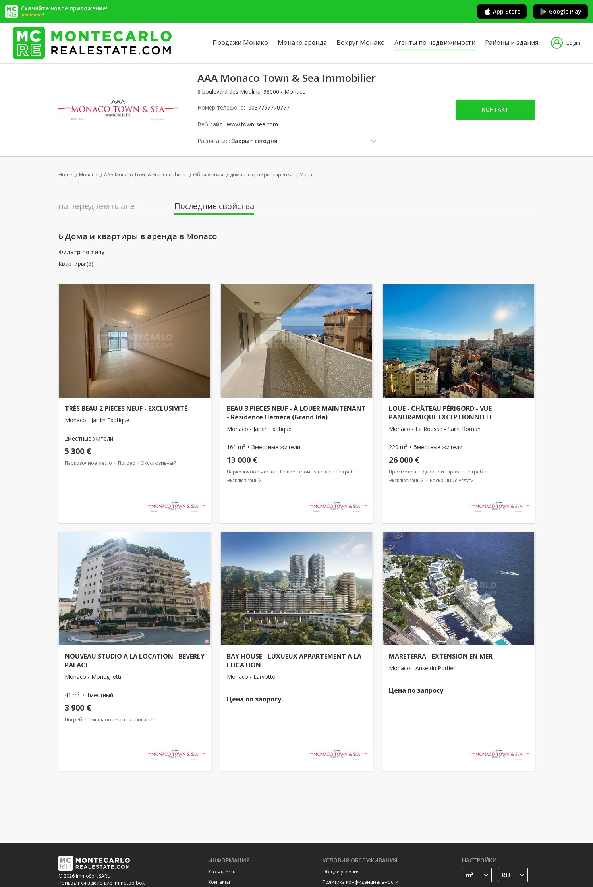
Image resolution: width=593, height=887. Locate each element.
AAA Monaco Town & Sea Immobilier (145, 174)
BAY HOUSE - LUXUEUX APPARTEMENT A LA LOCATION (294, 660)
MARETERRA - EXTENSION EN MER (441, 656)
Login (565, 43)
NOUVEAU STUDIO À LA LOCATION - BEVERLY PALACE (135, 660)
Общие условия (341, 871)
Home (65, 174)
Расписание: (213, 141)
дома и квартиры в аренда (261, 174)
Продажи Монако (240, 42)
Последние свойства (214, 206)
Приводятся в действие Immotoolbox (101, 882)
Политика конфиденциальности (360, 882)
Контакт (495, 109)
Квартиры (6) (75, 263)
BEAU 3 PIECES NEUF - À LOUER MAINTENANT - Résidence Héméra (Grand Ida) (296, 412)
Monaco (88, 174)
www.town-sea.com (252, 124)
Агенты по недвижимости (434, 42)
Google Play (560, 11)
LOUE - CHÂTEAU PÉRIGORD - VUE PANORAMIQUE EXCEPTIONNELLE (441, 412)
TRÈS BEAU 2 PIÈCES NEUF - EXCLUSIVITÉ (126, 408)
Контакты (219, 882)
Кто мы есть (222, 871)
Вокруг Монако (360, 42)
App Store (501, 11)
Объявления (208, 174)
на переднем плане (96, 206)
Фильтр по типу (81, 252)
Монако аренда (302, 42)
